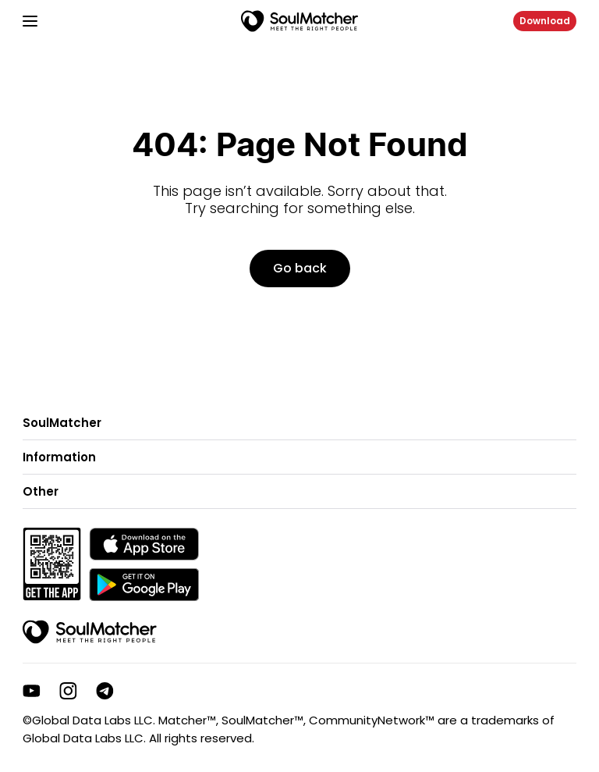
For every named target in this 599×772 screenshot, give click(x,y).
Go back (300, 268)
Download (544, 20)
